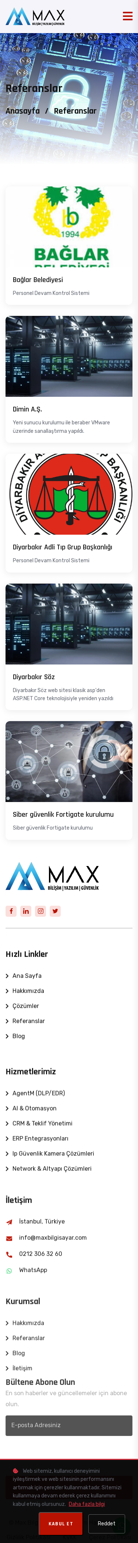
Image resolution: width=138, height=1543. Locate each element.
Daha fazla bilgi (87, 1504)
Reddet (107, 1524)
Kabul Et (61, 1524)
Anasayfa (23, 111)
